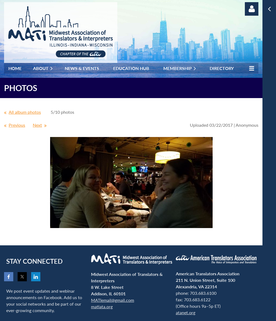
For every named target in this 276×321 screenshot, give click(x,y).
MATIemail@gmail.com (112, 300)
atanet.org (185, 312)
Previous (17, 125)
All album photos (25, 112)
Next (37, 125)
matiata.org (102, 306)
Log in (251, 9)
